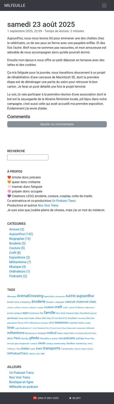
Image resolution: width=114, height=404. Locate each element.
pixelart (55, 338)
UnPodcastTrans (17, 353)
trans (39, 348)
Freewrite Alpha (72, 313)
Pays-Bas (24, 338)
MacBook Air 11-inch (28, 328)
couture (49, 307)
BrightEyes (26, 302)
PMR (61, 338)
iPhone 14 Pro (23, 323)
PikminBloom (45, 338)
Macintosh (71, 328)
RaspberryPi (24, 343)
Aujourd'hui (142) (21, 234)
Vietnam (32, 354)
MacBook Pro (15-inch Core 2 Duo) (51, 328)
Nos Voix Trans (48, 205)
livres (81, 323)
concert (24, 307)
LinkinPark (73, 323)
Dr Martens (79, 307)
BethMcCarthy (13, 302)
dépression (89, 307)
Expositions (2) (19, 257)
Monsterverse (31, 333)
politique (80, 338)
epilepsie (18, 313)
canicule (70, 301)
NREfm (10, 338)
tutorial (90, 349)
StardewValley (60, 343)
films (58, 313)
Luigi (17, 328)
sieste (41, 343)
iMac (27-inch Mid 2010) (57, 318)
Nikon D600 (69, 333)
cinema (10, 307)
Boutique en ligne (21, 382)
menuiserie (81, 328)
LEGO (51, 323)
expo (25, 313)
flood (63, 313)
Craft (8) (15, 253)
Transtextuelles (67, 349)
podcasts (69, 338)
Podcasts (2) (18, 276)
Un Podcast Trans (64, 201)
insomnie (82, 318)
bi (20, 302)
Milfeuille (90, 328)
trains (32, 349)
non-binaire (79, 333)
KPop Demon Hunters (39, 323)
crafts (65, 307)
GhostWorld (85, 313)
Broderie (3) (17, 243)
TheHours (11, 349)
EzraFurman (34, 313)
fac (41, 313)
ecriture (10, 313)
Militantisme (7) (20, 262)
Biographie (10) (19, 239)
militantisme (15, 333)
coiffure (17, 307)
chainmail (82, 301)
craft (58, 307)
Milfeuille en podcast (23, 387)
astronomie (60, 296)
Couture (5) (17, 248)
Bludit (76, 398)
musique (41, 333)
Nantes (60, 333)
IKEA (44, 318)
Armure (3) (16, 229)
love (10, 327)
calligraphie (59, 302)
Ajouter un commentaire (57, 124)
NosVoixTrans (90, 333)
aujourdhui (85, 296)
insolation (72, 318)
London (88, 323)
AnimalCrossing (30, 296)
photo (34, 338)
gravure (93, 313)
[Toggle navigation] (104, 5)
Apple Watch (49, 296)
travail (83, 349)
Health (31, 318)
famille (49, 312)
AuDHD (71, 296)
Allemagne (11, 296)
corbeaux (32, 307)
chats (92, 301)
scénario (33, 343)
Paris (17, 338)
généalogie (12, 318)
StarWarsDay (81, 343)
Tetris (89, 343)
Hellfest (38, 318)
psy (16, 343)
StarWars (70, 343)
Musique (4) (17, 267)
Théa (18, 349)
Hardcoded (23, 318)
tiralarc (25, 348)
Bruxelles (50, 302)
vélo (38, 354)
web (43, 353)
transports (51, 348)
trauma (77, 349)
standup (49, 343)
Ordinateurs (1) (19, 271)
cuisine (71, 307)
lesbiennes (61, 322)
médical (52, 333)
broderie (38, 301)
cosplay (40, 307)
